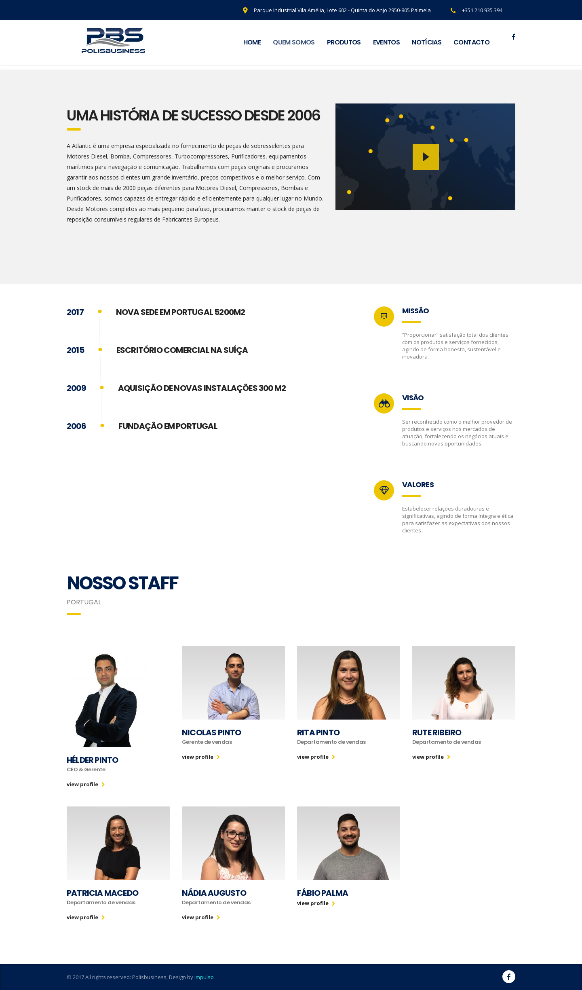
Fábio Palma (322, 893)
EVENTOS (386, 42)
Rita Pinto (318, 732)
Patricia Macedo (102, 893)
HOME (252, 42)
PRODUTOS (344, 42)
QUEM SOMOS (294, 42)
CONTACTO (471, 42)
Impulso (204, 977)
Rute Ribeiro (436, 732)
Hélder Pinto (92, 760)
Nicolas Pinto (211, 732)
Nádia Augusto (214, 893)
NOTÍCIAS (426, 42)
